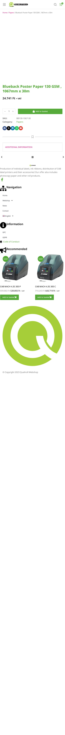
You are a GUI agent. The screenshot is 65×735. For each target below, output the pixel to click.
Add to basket (40, 121)
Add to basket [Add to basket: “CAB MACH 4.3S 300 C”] (44, 307)
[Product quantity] (9, 121)
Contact (6, 221)
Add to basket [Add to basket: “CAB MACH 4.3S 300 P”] (9, 307)
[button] (5, 138)
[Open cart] (60, 4)
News (5, 216)
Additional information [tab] (18, 157)
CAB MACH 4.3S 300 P (10, 296)
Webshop (8, 211)
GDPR (5, 248)
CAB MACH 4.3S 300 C (45, 296)
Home (5, 23)
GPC (4, 242)
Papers (11, 23)
